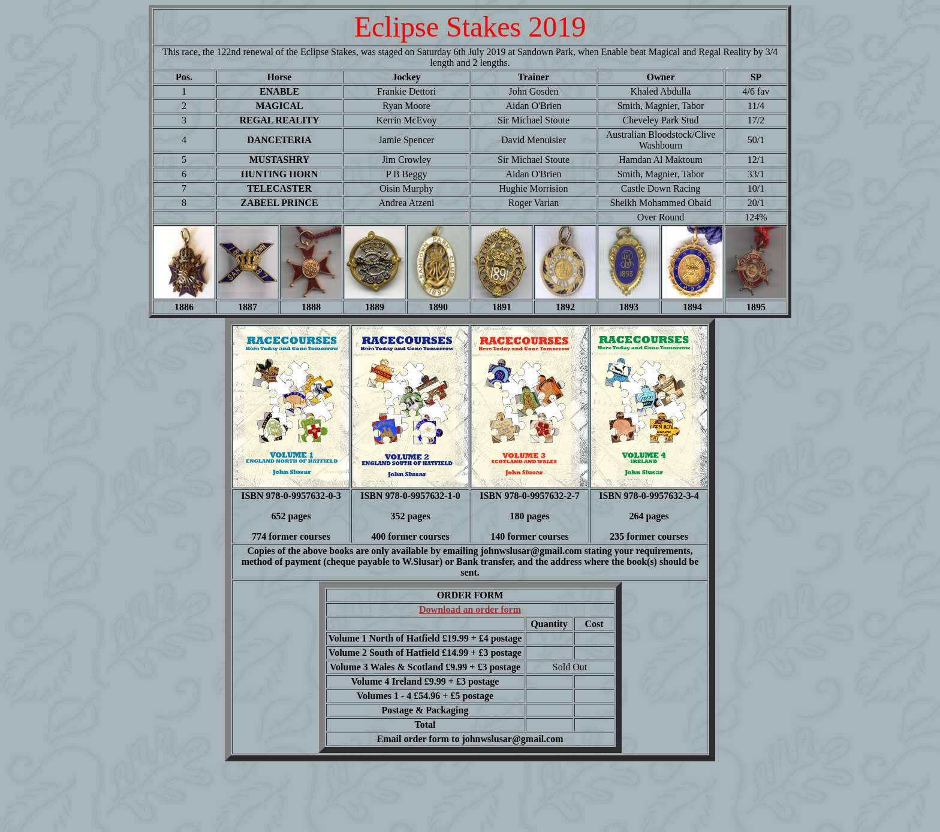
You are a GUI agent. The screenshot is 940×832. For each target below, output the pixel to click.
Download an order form (470, 609)
